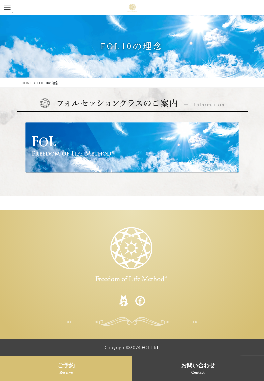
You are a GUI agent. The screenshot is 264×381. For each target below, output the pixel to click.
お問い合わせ (198, 369)
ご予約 (66, 369)
